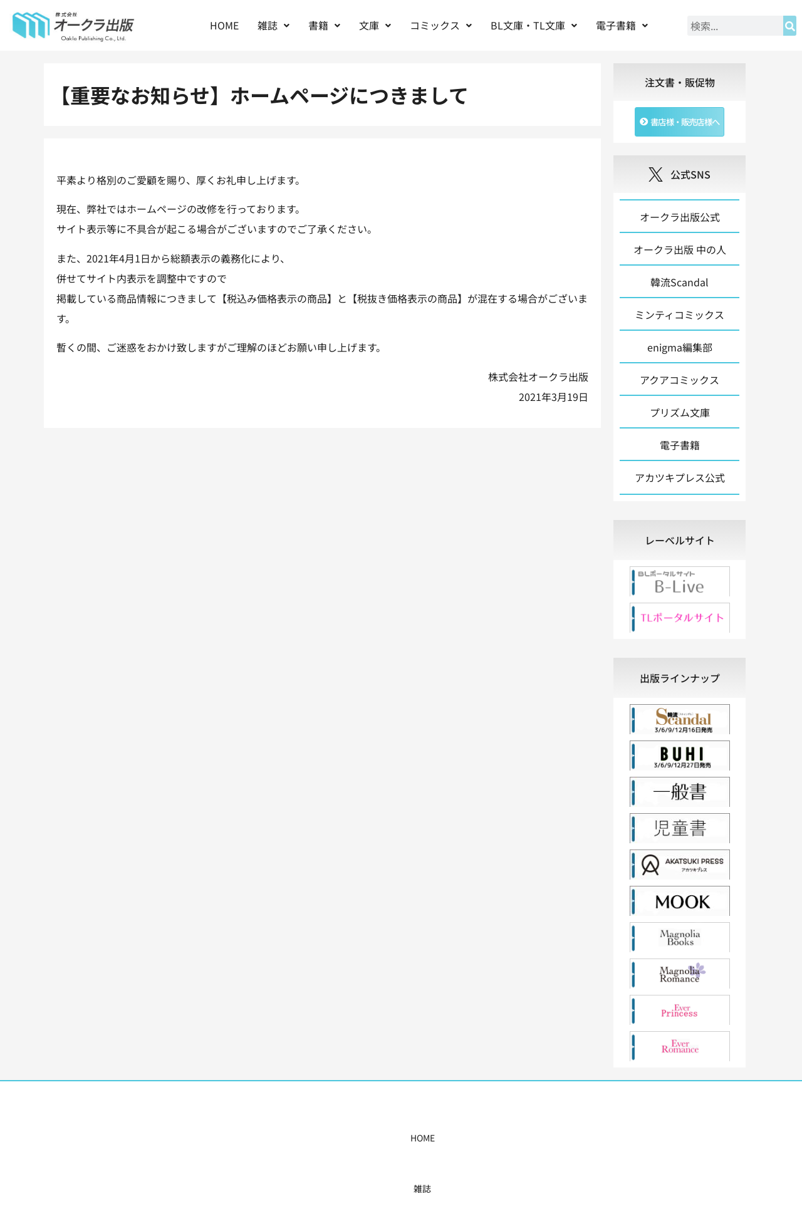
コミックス (441, 25)
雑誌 (273, 25)
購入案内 (379, 1144)
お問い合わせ (593, 1144)
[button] (273, 25)
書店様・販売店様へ (454, 1144)
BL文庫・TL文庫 (534, 25)
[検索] (789, 26)
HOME (224, 25)
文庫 (375, 25)
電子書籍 (622, 25)
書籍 (324, 25)
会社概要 (530, 1144)
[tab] (679, 546)
